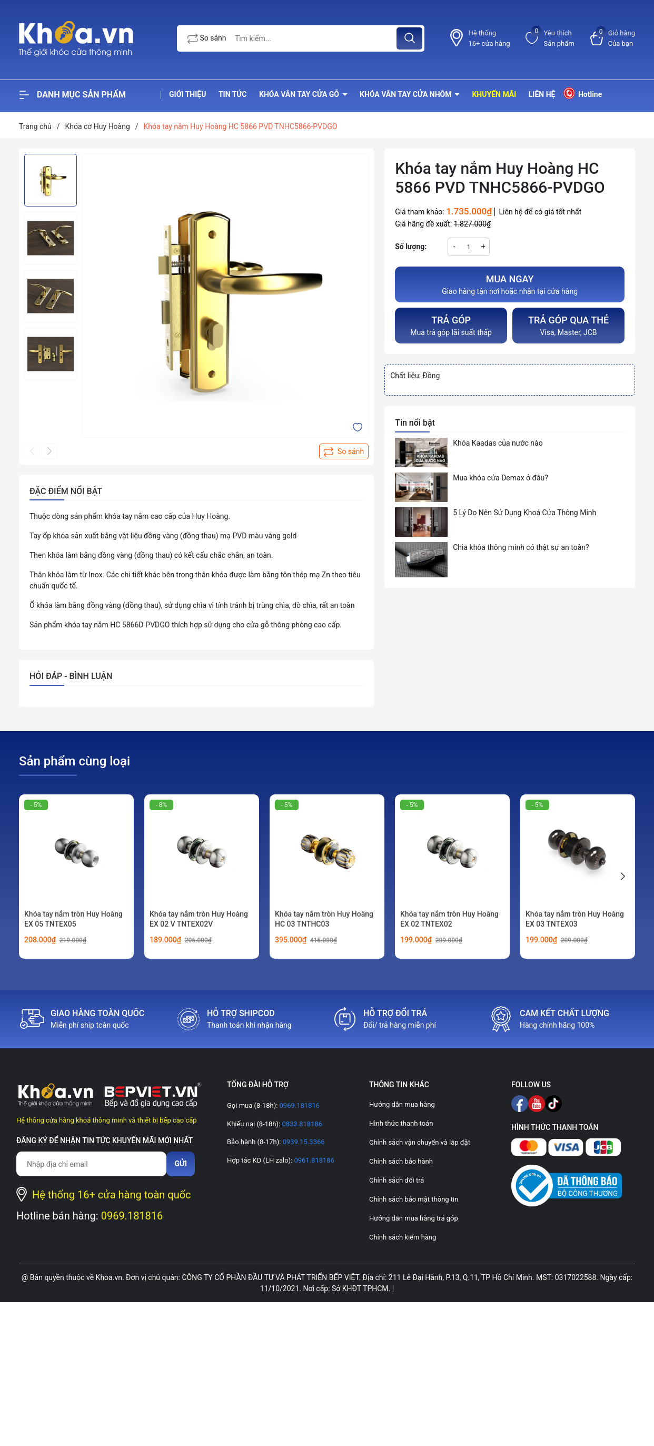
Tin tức (233, 94)
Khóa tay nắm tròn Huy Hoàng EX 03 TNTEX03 (575, 919)
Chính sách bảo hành (401, 1161)
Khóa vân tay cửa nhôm (406, 94)
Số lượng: (411, 246)
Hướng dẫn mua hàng (402, 1104)
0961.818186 (313, 1160)
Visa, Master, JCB (568, 325)
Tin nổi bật (415, 423)
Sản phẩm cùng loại (74, 761)
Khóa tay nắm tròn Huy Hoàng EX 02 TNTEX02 (449, 919)
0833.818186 (301, 1124)
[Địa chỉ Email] (91, 1164)
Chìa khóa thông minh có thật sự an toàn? (521, 547)
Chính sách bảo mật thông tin (413, 1199)
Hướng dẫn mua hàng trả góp (413, 1218)
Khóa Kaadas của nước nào (497, 443)
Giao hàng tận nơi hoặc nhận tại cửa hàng (509, 284)
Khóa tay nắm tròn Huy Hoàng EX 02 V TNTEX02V (199, 919)
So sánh (206, 38)
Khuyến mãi (494, 94)
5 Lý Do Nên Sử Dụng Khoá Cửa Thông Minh (524, 512)
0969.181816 (132, 1215)
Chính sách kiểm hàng (402, 1237)
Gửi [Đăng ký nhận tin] (180, 1163)
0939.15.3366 (302, 1142)
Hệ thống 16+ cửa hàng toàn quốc (111, 1194)
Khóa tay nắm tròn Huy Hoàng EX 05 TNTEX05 (73, 919)
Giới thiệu (187, 94)
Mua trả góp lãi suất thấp (451, 325)
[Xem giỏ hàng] (612, 38)
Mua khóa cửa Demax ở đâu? (500, 478)
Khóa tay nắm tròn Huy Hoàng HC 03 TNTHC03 (324, 919)
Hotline (582, 93)
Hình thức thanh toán (401, 1123)
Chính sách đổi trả (396, 1180)
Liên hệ (542, 94)
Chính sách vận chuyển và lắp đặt (419, 1142)
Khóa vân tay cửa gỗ (300, 94)
